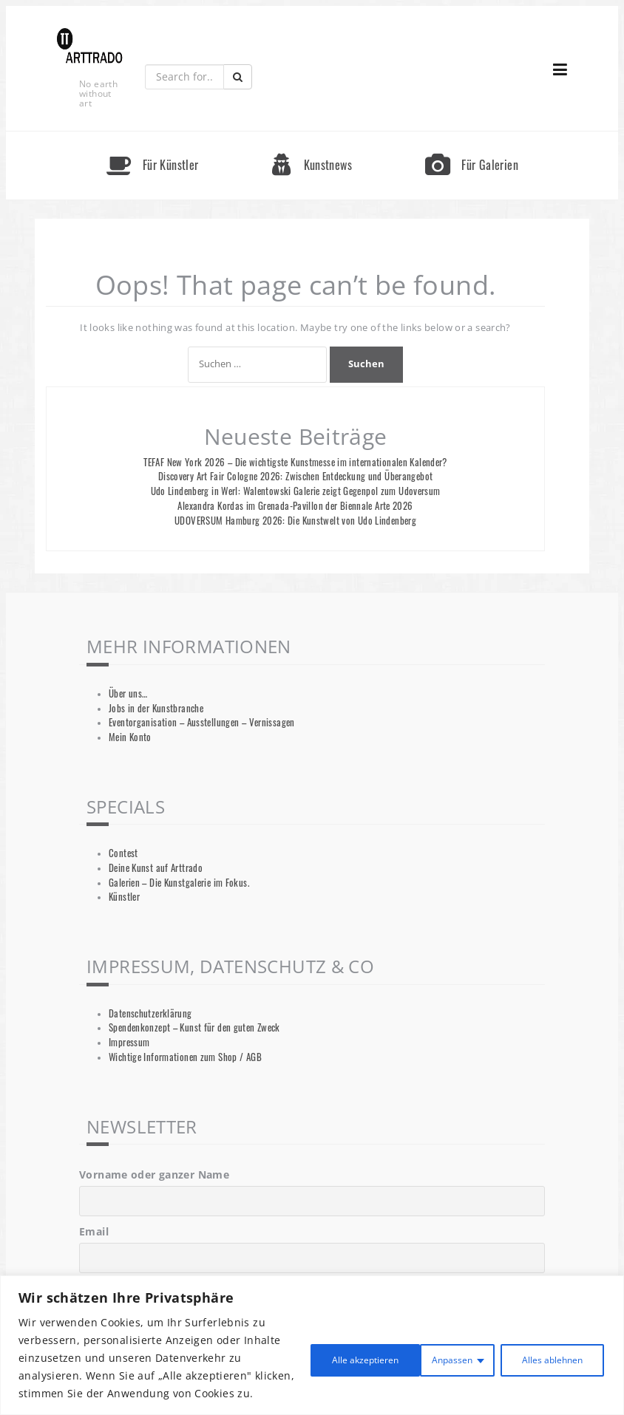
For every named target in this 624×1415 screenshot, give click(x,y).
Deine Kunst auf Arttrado (156, 868)
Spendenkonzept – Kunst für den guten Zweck (194, 1027)
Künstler (124, 897)
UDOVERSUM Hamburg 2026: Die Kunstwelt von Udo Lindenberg (295, 521)
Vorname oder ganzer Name (154, 1174)
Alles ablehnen (418, 1349)
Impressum (129, 1042)
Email (94, 1231)
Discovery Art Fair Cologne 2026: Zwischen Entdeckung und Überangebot (295, 476)
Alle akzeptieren (544, 1349)
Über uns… (128, 693)
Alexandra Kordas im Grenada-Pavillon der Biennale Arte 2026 (295, 506)
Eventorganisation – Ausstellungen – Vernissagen (202, 722)
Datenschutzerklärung (150, 1013)
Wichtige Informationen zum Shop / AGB (185, 1057)
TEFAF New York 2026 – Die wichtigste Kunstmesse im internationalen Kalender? (295, 462)
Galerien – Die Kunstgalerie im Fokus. (179, 883)
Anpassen (307, 1349)
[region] (312, 1336)
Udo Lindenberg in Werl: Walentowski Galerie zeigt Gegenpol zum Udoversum (296, 491)
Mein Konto (130, 737)
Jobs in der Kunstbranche (156, 708)
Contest (123, 853)
